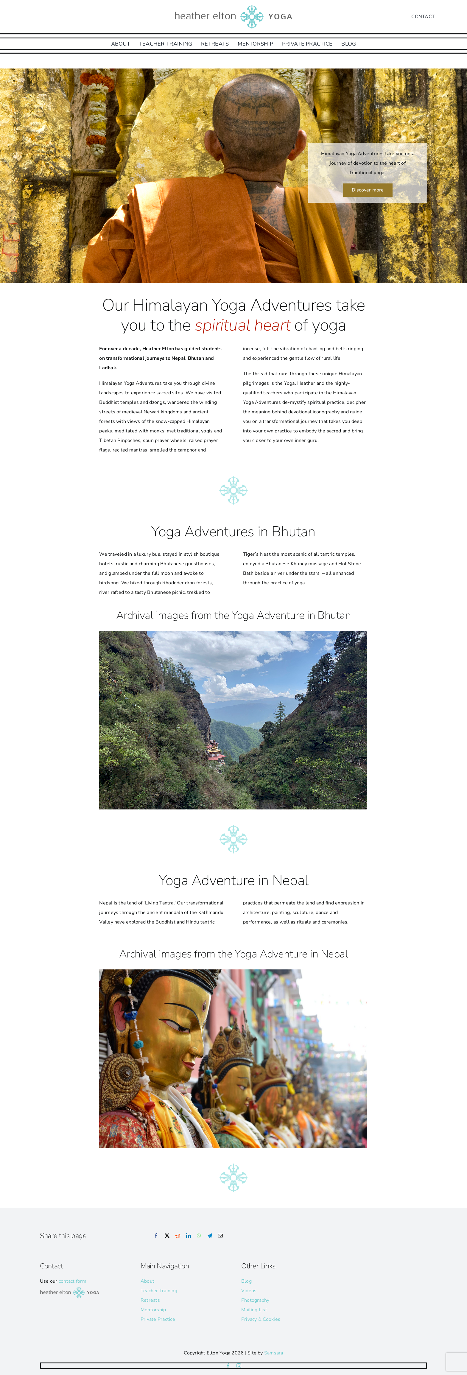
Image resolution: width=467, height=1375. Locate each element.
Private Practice (158, 1319)
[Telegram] (209, 1236)
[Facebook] (156, 1236)
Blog (246, 1281)
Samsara (273, 1353)
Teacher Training (159, 1290)
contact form (72, 1281)
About (147, 1281)
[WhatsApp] (199, 1236)
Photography (255, 1300)
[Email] (220, 1236)
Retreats (150, 1300)
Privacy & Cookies (260, 1319)
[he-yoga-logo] (233, 5)
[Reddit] (177, 1236)
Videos (248, 1290)
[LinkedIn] (188, 1236)
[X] (167, 1236)
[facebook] (228, 1365)
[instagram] (238, 1365)
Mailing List (254, 1310)
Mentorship (153, 1310)
